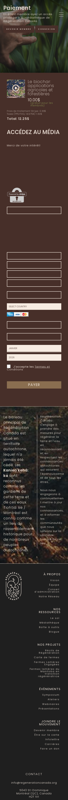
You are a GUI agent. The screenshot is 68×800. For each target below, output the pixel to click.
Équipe (54, 585)
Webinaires (50, 704)
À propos (52, 574)
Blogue (54, 631)
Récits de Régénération (49, 652)
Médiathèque (49, 622)
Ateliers (53, 699)
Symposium (50, 695)
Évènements (50, 689)
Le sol (54, 618)
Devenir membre (18, 29)
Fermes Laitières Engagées (46, 663)
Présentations (49, 708)
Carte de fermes (46, 657)
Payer (34, 384)
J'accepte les (28, 368)
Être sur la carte (46, 735)
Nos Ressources (50, 610)
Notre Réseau (49, 596)
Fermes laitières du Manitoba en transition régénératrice (44, 672)
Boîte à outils (49, 627)
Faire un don (49, 748)
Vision (54, 580)
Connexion (46, 29)
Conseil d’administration (46, 590)
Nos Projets (49, 645)
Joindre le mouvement (50, 723)
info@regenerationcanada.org (34, 782)
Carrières (52, 744)
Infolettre (52, 739)
